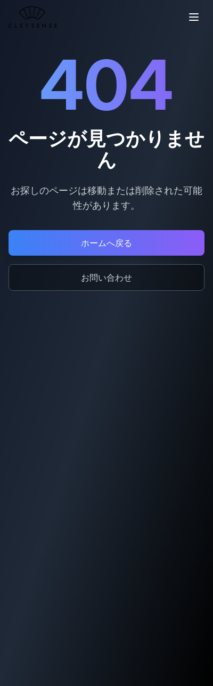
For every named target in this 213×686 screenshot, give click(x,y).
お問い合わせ (106, 277)
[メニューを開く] (193, 17)
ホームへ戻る (106, 243)
